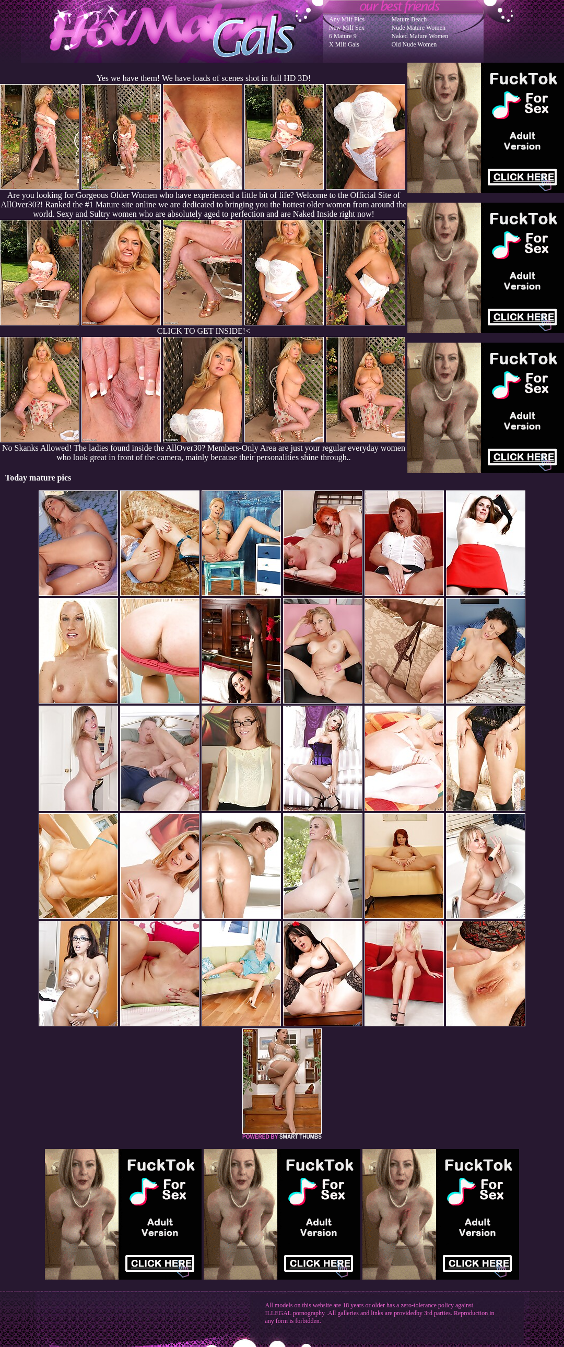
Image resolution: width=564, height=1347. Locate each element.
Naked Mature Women (420, 36)
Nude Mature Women (418, 27)
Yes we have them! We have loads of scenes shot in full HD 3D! (204, 78)
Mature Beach (409, 19)
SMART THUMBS (300, 1137)
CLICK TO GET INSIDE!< (203, 330)
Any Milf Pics (347, 19)
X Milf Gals (344, 44)
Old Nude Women (414, 44)
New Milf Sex (347, 27)
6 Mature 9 (343, 36)
